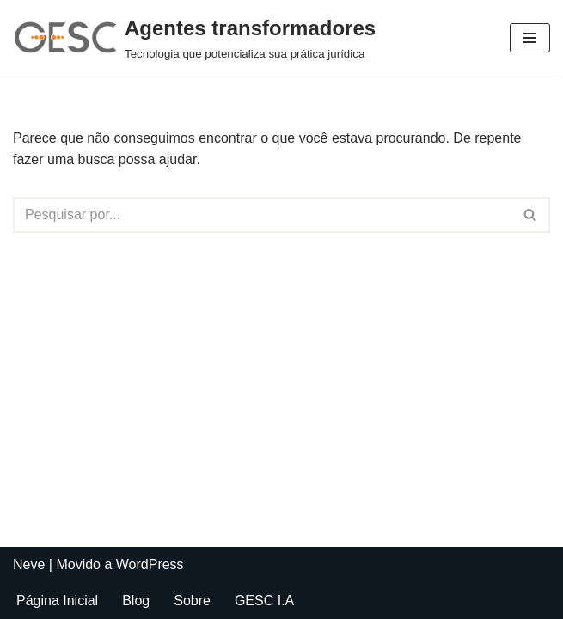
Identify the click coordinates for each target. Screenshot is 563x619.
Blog (136, 600)
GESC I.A (264, 600)
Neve (29, 564)
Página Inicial (57, 600)
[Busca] (262, 215)
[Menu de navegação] (530, 37)
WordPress (150, 564)
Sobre (192, 600)
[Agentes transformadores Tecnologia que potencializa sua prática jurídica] (194, 38)
